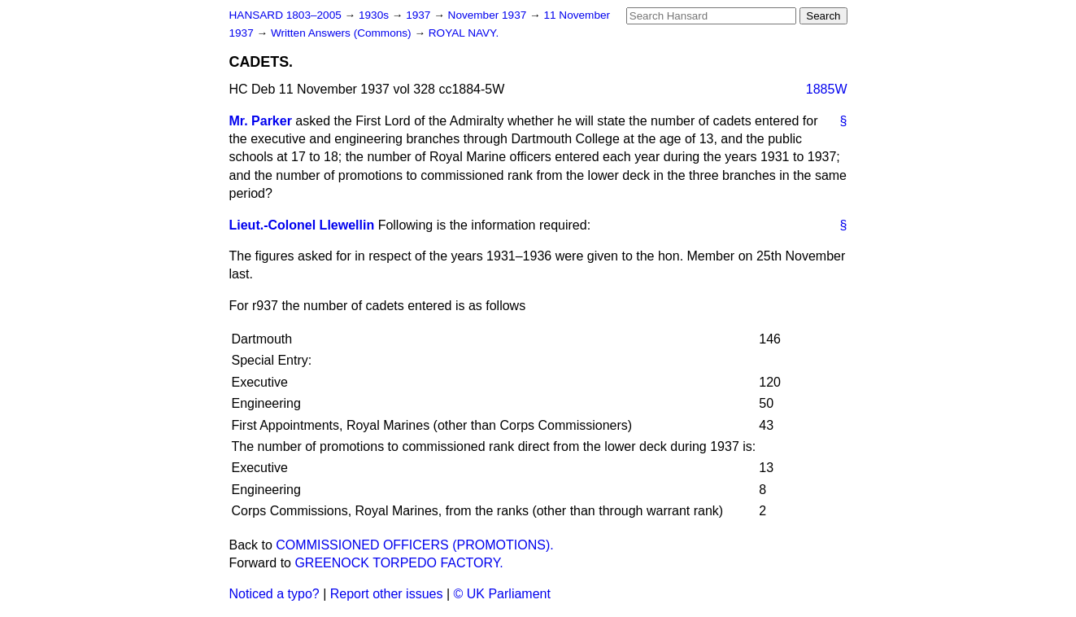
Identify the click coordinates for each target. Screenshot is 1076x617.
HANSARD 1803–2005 (285, 15)
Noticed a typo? (274, 594)
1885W (826, 89)
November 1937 (489, 15)
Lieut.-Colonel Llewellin (302, 225)
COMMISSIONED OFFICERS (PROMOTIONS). (414, 545)
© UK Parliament (502, 594)
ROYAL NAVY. (464, 33)
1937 (419, 15)
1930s (375, 15)
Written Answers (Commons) (343, 33)
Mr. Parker (260, 121)
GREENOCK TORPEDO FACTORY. (398, 563)
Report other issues (386, 594)
